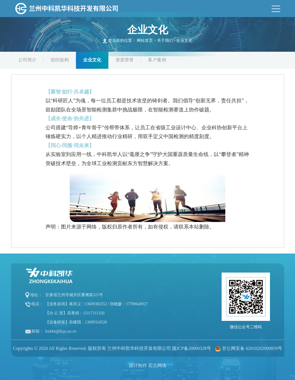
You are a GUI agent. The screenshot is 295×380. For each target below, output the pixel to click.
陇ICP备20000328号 (191, 348)
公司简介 (27, 59)
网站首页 (145, 40)
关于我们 (165, 40)
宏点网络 (157, 365)
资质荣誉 (124, 59)
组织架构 (60, 59)
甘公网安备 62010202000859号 (252, 348)
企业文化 (184, 40)
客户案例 (157, 59)
